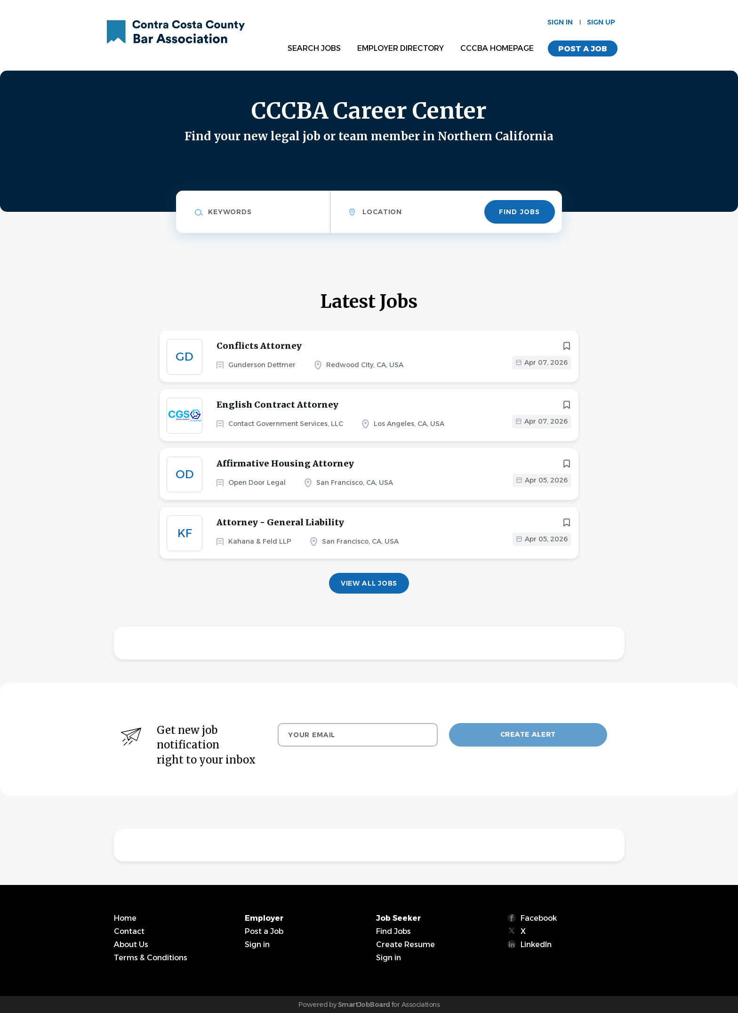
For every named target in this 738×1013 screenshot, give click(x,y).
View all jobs (369, 583)
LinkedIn (536, 944)
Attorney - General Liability (280, 522)
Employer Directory (400, 48)
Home (125, 918)
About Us (131, 944)
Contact (129, 931)
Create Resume (405, 944)
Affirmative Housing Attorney (285, 463)
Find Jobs (519, 212)
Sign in (560, 22)
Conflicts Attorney (259, 345)
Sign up (601, 22)
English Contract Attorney (277, 404)
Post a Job (582, 48)
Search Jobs (314, 48)
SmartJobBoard (364, 1004)
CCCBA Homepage (497, 48)
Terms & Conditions (150, 957)
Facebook (539, 918)
